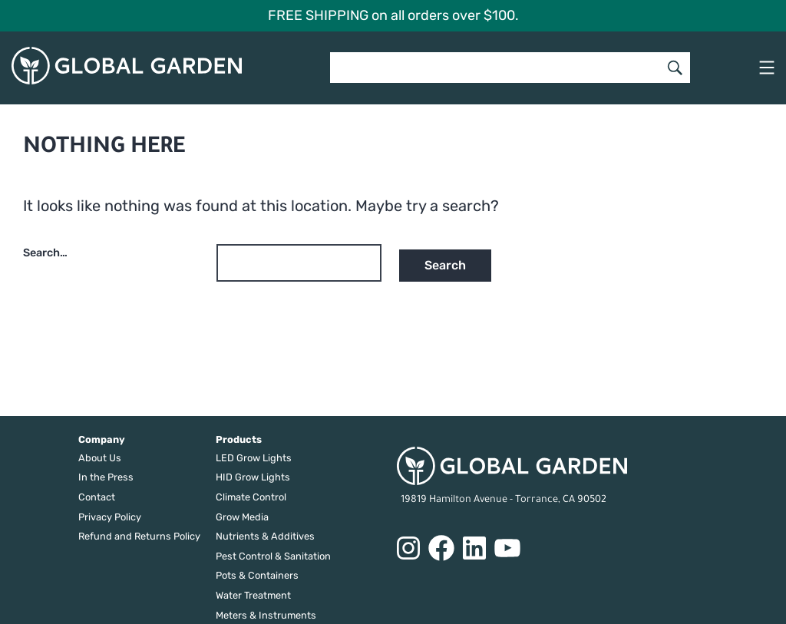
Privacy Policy (109, 517)
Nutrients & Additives (265, 536)
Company (101, 439)
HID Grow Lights (253, 477)
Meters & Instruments (266, 615)
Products (239, 439)
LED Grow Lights (254, 458)
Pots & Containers (257, 575)
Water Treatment (253, 595)
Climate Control (251, 497)
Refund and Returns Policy (139, 536)
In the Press (106, 477)
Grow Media (242, 517)
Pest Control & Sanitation (273, 556)
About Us (99, 458)
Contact (96, 497)
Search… (45, 252)
